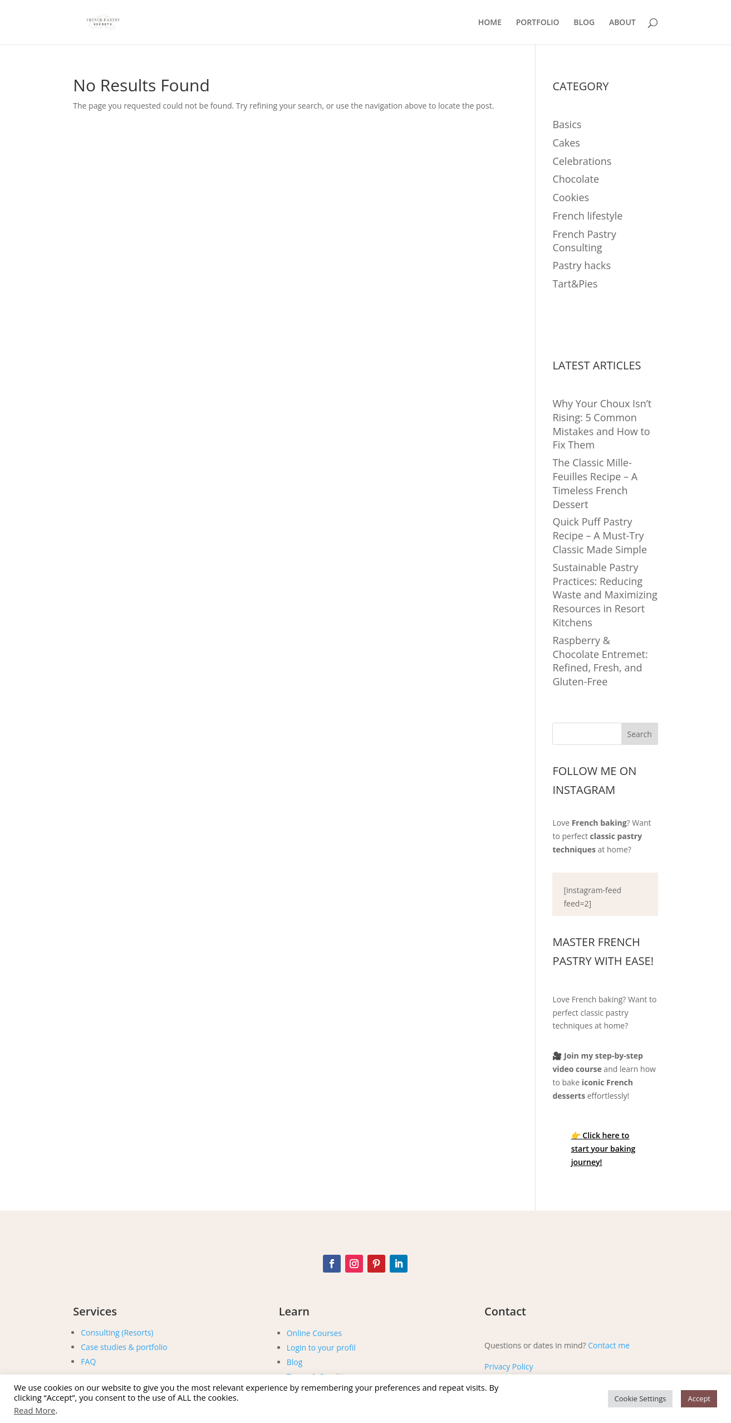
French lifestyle (587, 215)
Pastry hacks (581, 265)
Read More (34, 1410)
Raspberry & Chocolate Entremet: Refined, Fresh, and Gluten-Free (599, 660)
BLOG (584, 22)
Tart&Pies (574, 283)
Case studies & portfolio (124, 1347)
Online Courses (314, 1333)
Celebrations (581, 161)
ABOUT (622, 22)
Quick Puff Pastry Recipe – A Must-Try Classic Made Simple (599, 535)
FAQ (88, 1361)
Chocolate (575, 179)
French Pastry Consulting (584, 240)
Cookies (570, 197)
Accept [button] (699, 1398)
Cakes (566, 142)
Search (639, 734)
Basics (566, 124)
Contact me (609, 1345)
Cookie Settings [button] (640, 1398)
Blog (295, 1362)
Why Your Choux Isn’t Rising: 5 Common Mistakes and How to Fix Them (601, 424)
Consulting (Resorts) (117, 1332)
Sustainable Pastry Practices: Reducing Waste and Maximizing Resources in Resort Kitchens (604, 595)
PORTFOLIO (538, 22)
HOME (490, 22)
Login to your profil (321, 1347)
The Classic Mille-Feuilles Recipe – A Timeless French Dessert (594, 483)
